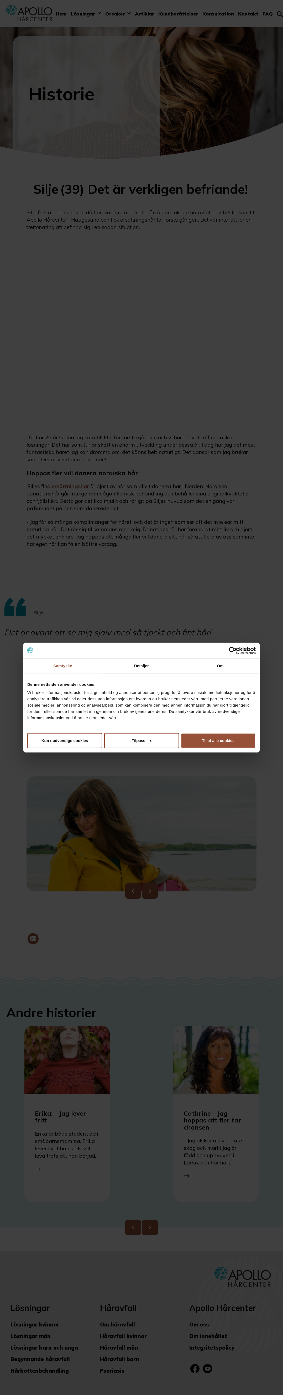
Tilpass (141, 740)
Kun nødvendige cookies (64, 740)
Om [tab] (220, 665)
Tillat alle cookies (218, 740)
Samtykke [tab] (63, 665)
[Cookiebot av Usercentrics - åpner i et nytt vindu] (233, 650)
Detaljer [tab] (141, 665)
